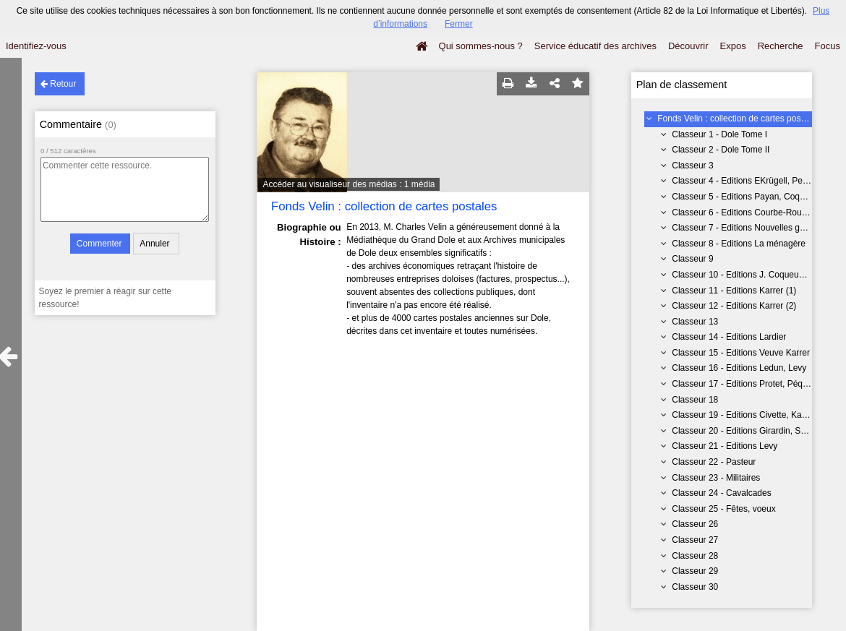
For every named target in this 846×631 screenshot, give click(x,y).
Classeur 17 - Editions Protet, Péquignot (749, 384)
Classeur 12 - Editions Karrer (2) (734, 306)
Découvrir (688, 45)
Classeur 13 (695, 322)
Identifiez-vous (36, 45)
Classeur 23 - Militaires (716, 478)
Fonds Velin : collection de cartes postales (738, 118)
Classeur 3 (692, 165)
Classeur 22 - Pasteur (714, 462)
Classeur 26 (695, 524)
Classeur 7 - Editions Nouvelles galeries (748, 228)
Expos (733, 45)
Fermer (459, 24)
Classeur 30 (695, 587)
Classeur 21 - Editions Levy (724, 446)
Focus (827, 45)
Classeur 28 (695, 556)
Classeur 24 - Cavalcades (721, 493)
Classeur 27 (695, 540)
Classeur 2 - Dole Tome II (720, 150)
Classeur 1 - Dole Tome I (719, 134)
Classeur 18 (695, 400)
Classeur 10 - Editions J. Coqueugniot (744, 275)
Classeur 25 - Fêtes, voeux (723, 509)
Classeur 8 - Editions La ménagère (739, 244)
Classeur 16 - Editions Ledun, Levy (739, 368)
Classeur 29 (695, 571)
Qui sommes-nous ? (481, 45)
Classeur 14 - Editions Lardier (729, 337)
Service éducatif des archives (595, 45)
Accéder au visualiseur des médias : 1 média (348, 184)
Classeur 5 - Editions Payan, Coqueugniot (752, 197)
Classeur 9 (692, 259)
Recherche (780, 45)
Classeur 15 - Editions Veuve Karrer (741, 353)
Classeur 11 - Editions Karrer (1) (734, 291)
